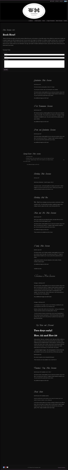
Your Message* (6, 59)
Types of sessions (50, 20)
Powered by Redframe (61, 467)
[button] (6, 70)
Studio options (37, 20)
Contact (65, 20)
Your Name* (5, 53)
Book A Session (59, 20)
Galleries (30, 20)
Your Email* (5, 56)
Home (43, 20)
